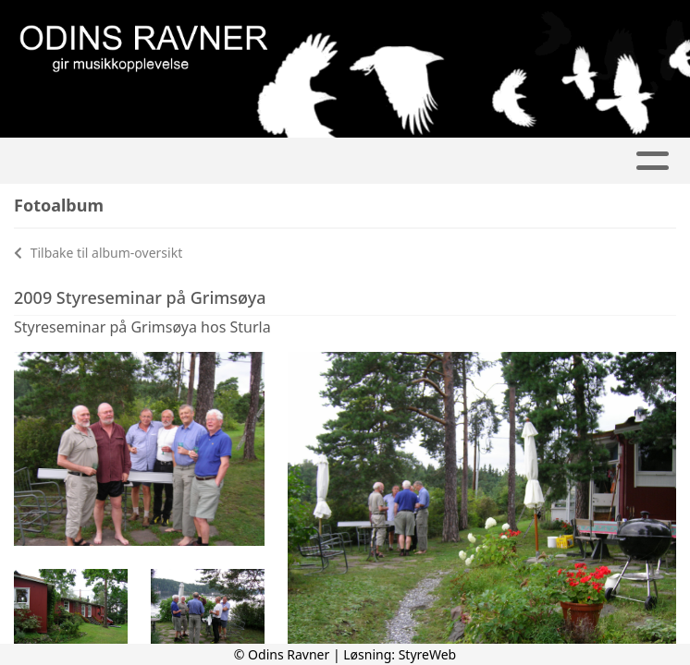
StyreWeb (428, 654)
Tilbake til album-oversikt (98, 252)
